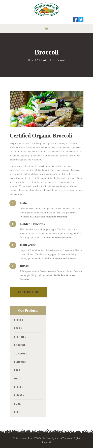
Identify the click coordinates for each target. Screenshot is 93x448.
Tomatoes (20, 353)
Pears (18, 328)
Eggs (17, 370)
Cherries (20, 336)
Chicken (19, 395)
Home (31, 60)
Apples (18, 320)
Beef (17, 412)
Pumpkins (20, 361)
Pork (17, 403)
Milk (17, 378)
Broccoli (20, 345)
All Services (43, 60)
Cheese (18, 386)
